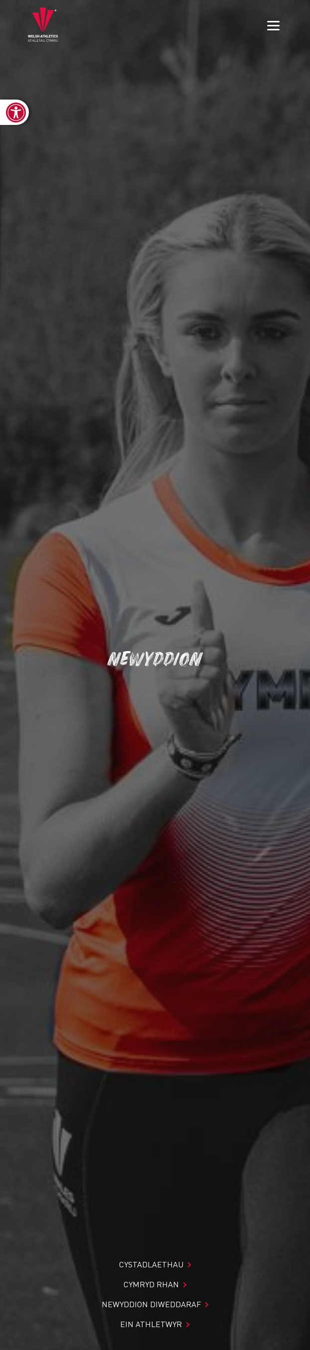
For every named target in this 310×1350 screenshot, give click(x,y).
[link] (14, 112)
